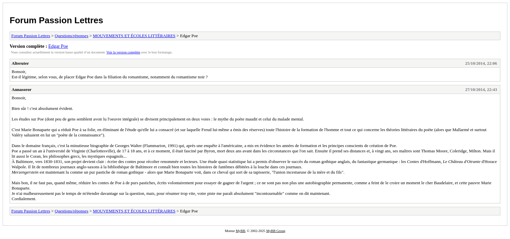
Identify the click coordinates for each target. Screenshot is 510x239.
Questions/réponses (71, 35)
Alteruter (20, 63)
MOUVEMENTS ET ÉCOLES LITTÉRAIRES (134, 35)
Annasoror (22, 89)
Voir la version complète (123, 52)
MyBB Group (275, 231)
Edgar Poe (58, 46)
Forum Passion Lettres (56, 20)
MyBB (240, 231)
